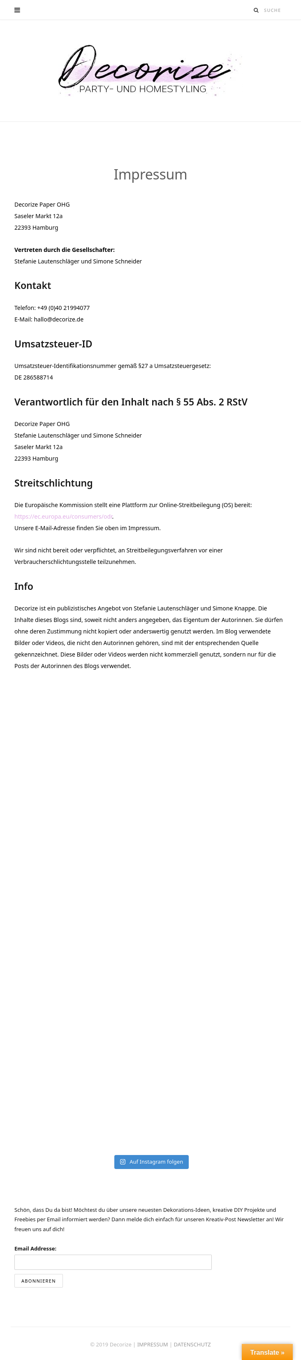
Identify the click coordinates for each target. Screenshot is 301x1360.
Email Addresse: (35, 1248)
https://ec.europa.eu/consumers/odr (63, 516)
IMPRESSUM (153, 1344)
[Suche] (256, 10)
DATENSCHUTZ (192, 1344)
